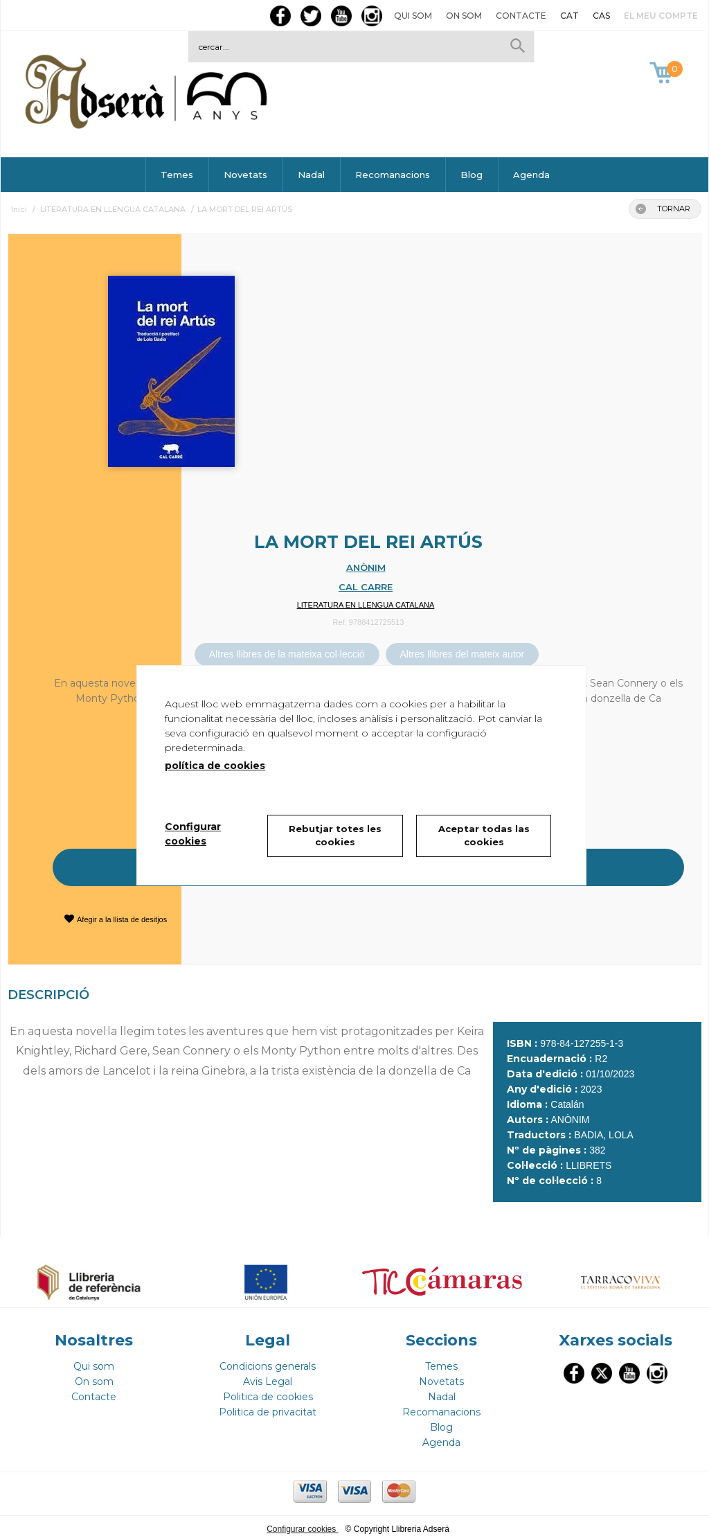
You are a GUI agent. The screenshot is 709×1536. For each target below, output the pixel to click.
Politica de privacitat (267, 1406)
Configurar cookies (302, 1523)
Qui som (413, 15)
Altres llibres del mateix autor (462, 654)
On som (464, 15)
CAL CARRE (366, 586)
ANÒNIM (366, 567)
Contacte (521, 15)
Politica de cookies (268, 1390)
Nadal (311, 174)
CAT (569, 15)
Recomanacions (392, 174)
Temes (177, 174)
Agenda (531, 174)
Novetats (245, 174)
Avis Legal (267, 1375)
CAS (601, 15)
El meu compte (661, 15)
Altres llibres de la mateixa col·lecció (287, 654)
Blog (471, 174)
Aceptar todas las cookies (484, 835)
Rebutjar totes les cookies (335, 835)
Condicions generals (267, 1360)
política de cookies (215, 765)
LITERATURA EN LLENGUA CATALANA (366, 605)
